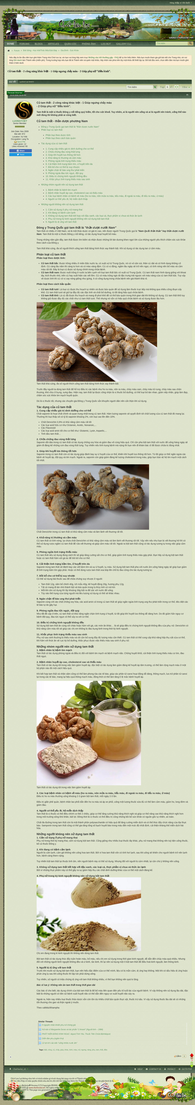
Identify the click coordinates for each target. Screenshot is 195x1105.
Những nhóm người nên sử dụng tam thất (62, 184)
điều (105, 1050)
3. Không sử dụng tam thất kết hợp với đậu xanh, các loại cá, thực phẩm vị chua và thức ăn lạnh (94, 215)
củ (54, 1050)
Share (21, 150)
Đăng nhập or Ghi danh (181, 3)
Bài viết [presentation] (12, 82)
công (50, 1050)
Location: (16, 137)
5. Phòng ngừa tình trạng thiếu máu (63, 161)
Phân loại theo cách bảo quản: (61, 138)
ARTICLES (53, 44)
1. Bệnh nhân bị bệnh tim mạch (61, 190)
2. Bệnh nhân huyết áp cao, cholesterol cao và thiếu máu (74, 193)
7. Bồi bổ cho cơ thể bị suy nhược (63, 167)
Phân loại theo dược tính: (58, 135)
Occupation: (16, 139)
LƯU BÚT (106, 44)
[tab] (13, 82)
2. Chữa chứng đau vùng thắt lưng (63, 152)
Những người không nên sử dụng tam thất (62, 204)
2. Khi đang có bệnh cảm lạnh (60, 212)
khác (66, 1050)
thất (101, 1050)
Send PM (21, 142)
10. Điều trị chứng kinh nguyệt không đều (66, 176)
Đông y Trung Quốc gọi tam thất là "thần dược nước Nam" (70, 126)
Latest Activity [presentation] (27, 82)
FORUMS (24, 44)
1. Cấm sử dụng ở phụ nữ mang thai (64, 209)
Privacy (171, 1069)
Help (139, 1069)
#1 (187, 95)
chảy (57, 1050)
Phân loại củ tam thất (51, 130)
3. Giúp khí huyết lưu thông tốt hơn (63, 155)
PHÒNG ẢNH (89, 44)
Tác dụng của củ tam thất (54, 143)
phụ (93, 1050)
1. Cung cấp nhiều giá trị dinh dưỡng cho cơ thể (70, 148)
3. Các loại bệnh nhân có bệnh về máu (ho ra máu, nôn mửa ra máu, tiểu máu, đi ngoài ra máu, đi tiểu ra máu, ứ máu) (105, 196)
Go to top (187, 1069)
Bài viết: (17, 134)
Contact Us (155, 1069)
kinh (71, 1050)
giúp (62, 1050)
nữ (79, 1050)
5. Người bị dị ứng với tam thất (61, 222)
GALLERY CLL (123, 44)
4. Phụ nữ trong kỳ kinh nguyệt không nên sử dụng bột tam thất (77, 219)
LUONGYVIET (19, 121)
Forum (17, 50)
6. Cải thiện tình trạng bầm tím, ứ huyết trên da (69, 164)
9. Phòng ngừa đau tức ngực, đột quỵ (64, 173)
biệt (45, 1050)
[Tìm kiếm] (172, 43)
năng (89, 1050)
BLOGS (39, 44)
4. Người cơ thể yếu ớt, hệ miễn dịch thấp (67, 199)
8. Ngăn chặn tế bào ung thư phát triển (65, 170)
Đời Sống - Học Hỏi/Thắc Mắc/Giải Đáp (40, 50)
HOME (10, 43)
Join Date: (15, 131)
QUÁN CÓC (70, 44)
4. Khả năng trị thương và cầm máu (63, 158)
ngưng (83, 1050)
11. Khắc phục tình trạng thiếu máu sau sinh (68, 179)
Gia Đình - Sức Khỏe (70, 50)
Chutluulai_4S (20, 1069)
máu (75, 1050)
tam (97, 1050)
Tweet (20, 154)
